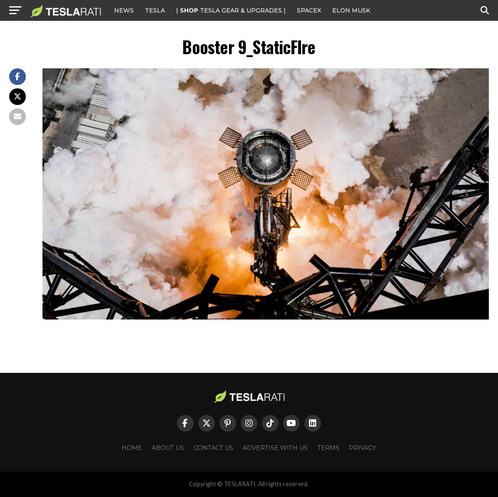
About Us (168, 448)
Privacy (362, 448)
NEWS (124, 10)
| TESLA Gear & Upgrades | (231, 10)
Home (132, 448)
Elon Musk (351, 10)
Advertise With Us (275, 448)
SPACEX (309, 10)
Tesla (155, 10)
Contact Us (213, 448)
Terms (328, 448)
